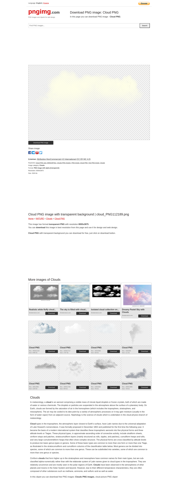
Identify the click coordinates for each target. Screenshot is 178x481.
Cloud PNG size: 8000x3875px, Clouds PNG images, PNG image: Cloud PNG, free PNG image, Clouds (70, 163)
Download (51, 313)
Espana (46, 3)
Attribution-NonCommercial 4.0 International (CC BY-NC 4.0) (64, 159)
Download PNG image (40, 143)
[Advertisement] (89, 47)
